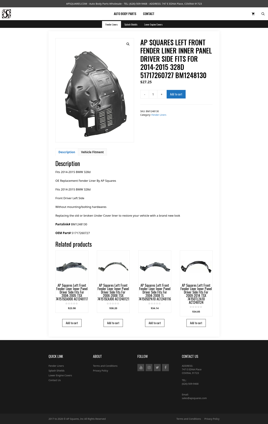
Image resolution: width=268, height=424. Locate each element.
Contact (148, 13)
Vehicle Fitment (92, 152)
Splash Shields (130, 24)
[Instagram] (149, 367)
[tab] (66, 152)
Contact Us (55, 380)
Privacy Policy (100, 370)
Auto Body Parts (125, 13)
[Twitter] (157, 367)
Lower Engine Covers (153, 24)
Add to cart (176, 94)
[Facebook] (165, 367)
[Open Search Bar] (263, 13)
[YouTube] (140, 367)
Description (66, 152)
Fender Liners (111, 24)
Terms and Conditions (105, 365)
